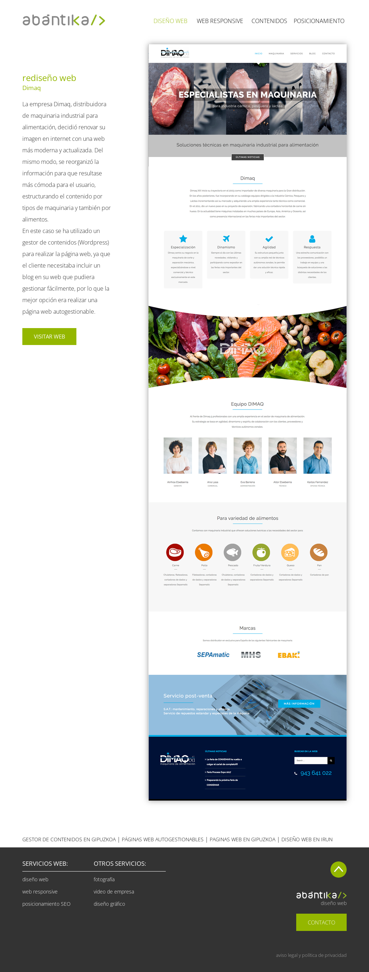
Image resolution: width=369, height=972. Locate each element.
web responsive (40, 891)
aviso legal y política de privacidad (311, 955)
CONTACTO (321, 922)
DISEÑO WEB (170, 21)
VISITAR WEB (49, 336)
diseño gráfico (109, 903)
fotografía (104, 879)
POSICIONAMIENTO (319, 21)
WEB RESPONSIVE (220, 21)
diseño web (35, 879)
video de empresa (114, 891)
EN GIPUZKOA (242, 839)
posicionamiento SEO (46, 903)
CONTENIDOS (269, 21)
